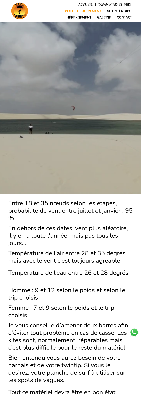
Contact (124, 17)
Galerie (104, 17)
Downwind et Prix (114, 4)
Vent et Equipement (83, 11)
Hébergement (79, 17)
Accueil (85, 4)
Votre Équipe (119, 11)
